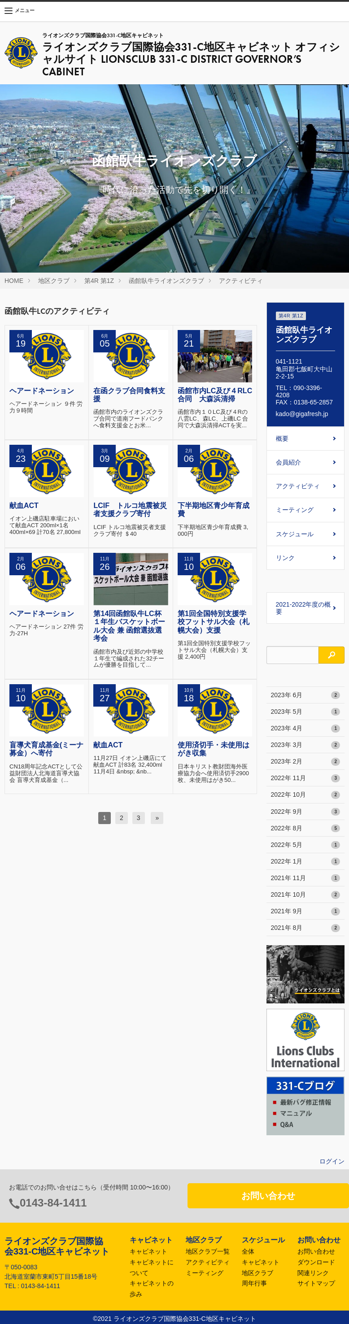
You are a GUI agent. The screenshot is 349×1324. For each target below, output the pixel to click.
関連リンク (313, 1272)
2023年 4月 (305, 729)
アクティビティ (241, 280)
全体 (248, 1251)
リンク (285, 557)
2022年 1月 (305, 862)
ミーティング (295, 509)
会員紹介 (288, 462)
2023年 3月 (305, 745)
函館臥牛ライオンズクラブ (166, 280)
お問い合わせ (268, 1196)
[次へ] (157, 818)
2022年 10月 (305, 795)
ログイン (332, 1161)
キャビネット (148, 1251)
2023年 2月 (305, 762)
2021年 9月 (305, 911)
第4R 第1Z (99, 280)
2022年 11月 (305, 778)
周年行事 (254, 1283)
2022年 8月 (305, 829)
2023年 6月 (305, 695)
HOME (13, 280)
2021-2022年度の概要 (303, 608)
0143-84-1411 (53, 1203)
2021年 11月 (305, 878)
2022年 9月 (305, 812)
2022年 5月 (305, 845)
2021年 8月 (305, 928)
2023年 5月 (305, 712)
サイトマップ (316, 1283)
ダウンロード (316, 1262)
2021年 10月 (305, 895)
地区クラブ (54, 280)
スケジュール (295, 534)
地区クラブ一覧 (208, 1251)
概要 (282, 438)
